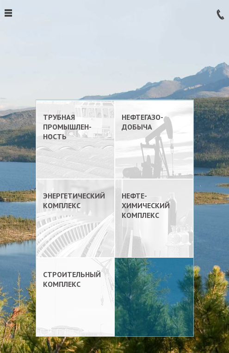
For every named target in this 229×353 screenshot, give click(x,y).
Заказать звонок (220, 14)
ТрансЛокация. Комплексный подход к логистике (115, 50)
